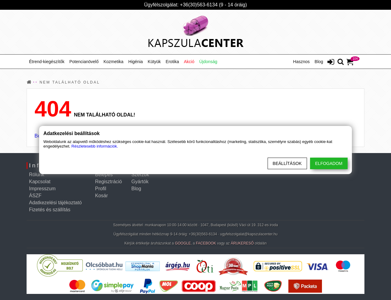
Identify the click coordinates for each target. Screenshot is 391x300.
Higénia (135, 61)
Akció (189, 61)
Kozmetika (113, 61)
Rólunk (36, 174)
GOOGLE (183, 243)
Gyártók (139, 181)
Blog (319, 61)
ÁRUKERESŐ (242, 243)
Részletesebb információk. (94, 146)
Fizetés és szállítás (49, 209)
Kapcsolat (39, 181)
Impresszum (42, 188)
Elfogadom (328, 163)
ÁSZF (35, 195)
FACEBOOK (206, 243)
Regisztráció (108, 181)
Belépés (104, 174)
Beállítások (287, 163)
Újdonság (208, 61)
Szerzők (140, 174)
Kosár (101, 195)
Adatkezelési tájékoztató (55, 202)
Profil (100, 188)
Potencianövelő (84, 61)
